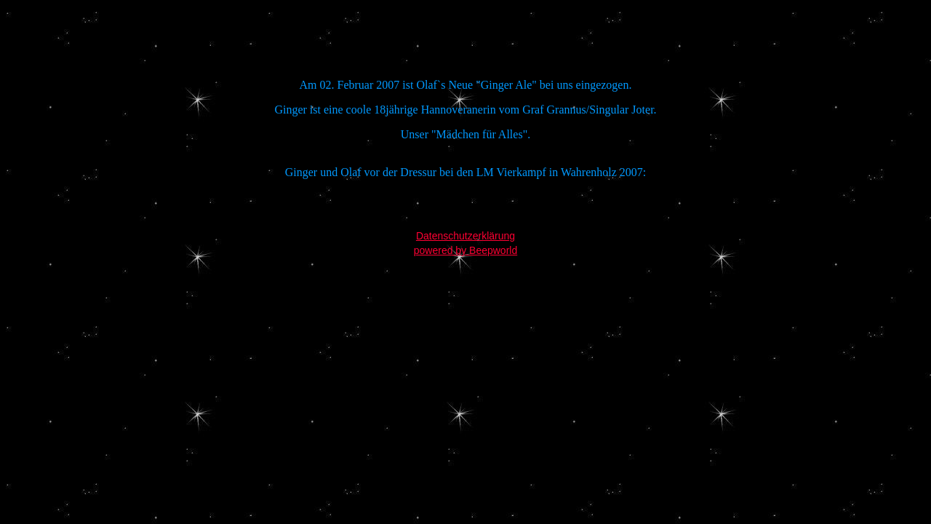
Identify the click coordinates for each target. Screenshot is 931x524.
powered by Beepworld (465, 250)
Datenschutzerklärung (465, 236)
